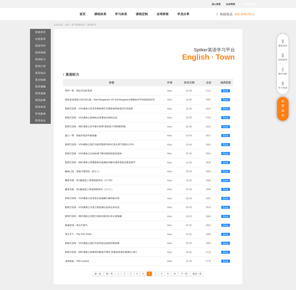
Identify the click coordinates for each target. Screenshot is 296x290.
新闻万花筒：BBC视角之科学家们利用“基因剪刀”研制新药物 (95, 126)
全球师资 (162, 14)
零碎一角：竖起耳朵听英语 (78, 90)
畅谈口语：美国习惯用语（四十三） (83, 171)
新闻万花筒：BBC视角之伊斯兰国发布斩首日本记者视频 (93, 216)
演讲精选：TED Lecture (77, 261)
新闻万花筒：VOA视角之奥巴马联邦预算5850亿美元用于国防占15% (99, 144)
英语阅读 (40, 52)
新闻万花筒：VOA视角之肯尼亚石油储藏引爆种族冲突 (92, 198)
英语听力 (91, 24)
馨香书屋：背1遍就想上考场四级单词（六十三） (89, 189)
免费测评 (282, 108)
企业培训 (230, 4)
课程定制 (142, 14)
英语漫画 (40, 93)
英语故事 (40, 100)
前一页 (109, 273)
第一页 (97, 273)
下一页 (184, 273)
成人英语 (216, 4)
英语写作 (40, 45)
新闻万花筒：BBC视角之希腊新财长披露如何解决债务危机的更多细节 (100, 162)
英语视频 (40, 86)
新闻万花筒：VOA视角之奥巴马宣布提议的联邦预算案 (92, 243)
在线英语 (40, 38)
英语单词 (40, 106)
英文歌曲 (40, 79)
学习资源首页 (78, 24)
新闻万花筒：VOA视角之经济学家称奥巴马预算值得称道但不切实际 (99, 108)
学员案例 (40, 113)
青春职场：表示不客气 (76, 225)
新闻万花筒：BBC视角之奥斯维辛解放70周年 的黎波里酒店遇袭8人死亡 (101, 252)
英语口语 (40, 66)
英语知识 (40, 72)
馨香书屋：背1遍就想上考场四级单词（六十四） (89, 180)
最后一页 (197, 273)
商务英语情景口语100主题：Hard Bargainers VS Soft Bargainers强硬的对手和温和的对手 (110, 99)
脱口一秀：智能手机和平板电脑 (81, 135)
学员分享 (183, 14)
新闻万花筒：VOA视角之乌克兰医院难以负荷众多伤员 (92, 207)
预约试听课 (249, 4)
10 (174, 273)
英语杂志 (40, 120)
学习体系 (121, 14)
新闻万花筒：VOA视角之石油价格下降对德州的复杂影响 (93, 153)
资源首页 (40, 32)
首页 (82, 14)
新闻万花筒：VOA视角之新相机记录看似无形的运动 (91, 117)
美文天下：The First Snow (78, 234)
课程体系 (100, 14)
